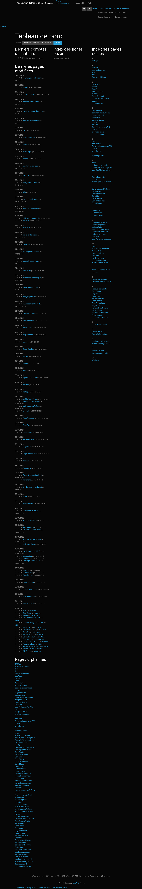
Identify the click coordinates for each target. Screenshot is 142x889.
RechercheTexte (29, 644)
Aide (90, 3)
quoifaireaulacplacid (30, 166)
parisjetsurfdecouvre (31, 183)
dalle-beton (27, 175)
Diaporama (94, 876)
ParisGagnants (28, 527)
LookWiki (26, 411)
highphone (27, 480)
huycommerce (28, 604)
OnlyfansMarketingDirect (32, 487)
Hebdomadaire (38, 43)
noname (26, 461)
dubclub (26, 144)
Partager (105, 876)
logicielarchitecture (30, 235)
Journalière (27, 43)
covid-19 (26, 221)
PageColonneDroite (30, 454)
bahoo (25, 363)
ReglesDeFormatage (30, 646)
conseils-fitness (29, 313)
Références (80, 876)
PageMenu (27, 468)
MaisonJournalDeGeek (31, 406)
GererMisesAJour (29, 630)
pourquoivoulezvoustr (31, 102)
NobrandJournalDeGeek (32, 539)
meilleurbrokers (29, 544)
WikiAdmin (32, 611)
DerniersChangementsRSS (33, 623)
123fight (26, 392)
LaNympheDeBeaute (30, 511)
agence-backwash (30, 378)
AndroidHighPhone (30, 520)
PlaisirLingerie (28, 575)
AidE (24, 611)
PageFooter (27, 447)
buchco (25, 342)
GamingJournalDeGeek (31, 561)
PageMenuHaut (29, 639)
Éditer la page (38, 876)
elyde (25, 130)
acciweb (26, 385)
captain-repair (28, 328)
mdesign (26, 570)
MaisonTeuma (37, 888)
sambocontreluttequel (31, 304)
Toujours (58, 43)
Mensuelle (48, 43)
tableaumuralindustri (31, 218)
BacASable (27, 613)
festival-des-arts (29, 95)
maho (25, 496)
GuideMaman (28, 573)
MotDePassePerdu (30, 399)
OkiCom (59, 1)
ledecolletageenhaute (31, 261)
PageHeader (27, 432)
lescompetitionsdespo (31, 251)
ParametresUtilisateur (31, 642)
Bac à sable (80, 3)
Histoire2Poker (28, 582)
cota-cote (26, 228)
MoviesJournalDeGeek (31, 401)
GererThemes (28, 634)
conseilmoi (27, 271)
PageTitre (26, 425)
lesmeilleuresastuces (31, 209)
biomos (25, 356)
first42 (25, 87)
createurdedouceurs (30, 287)
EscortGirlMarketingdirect (32, 475)
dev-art (25, 159)
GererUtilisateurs (29, 637)
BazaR (25, 615)
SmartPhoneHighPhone (32, 530)
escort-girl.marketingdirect (33, 111)
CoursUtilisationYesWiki (32, 618)
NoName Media (98, 9)
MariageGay (27, 556)
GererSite (26, 632)
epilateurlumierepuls (30, 199)
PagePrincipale (28, 418)
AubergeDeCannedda (120, 9)
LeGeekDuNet (28, 558)
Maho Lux (107, 9)
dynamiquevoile (29, 137)
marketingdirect (29, 596)
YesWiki (76, 883)
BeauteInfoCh (28, 504)
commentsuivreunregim (32, 278)
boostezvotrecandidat (31, 121)
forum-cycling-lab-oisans (32, 78)
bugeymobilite (28, 335)
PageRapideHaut (29, 439)
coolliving (26, 244)
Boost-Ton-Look (29, 349)
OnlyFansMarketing (30, 589)
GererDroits (27, 627)
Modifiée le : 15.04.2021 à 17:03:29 (60, 876)
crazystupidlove (29, 297)
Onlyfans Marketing (23, 888)
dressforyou (27, 152)
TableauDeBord (29, 649)
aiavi (24, 370)
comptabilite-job (29, 320)
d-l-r (24, 192)
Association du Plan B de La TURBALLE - (35, 3)
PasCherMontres (62, 4)
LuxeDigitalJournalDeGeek (33, 551)
